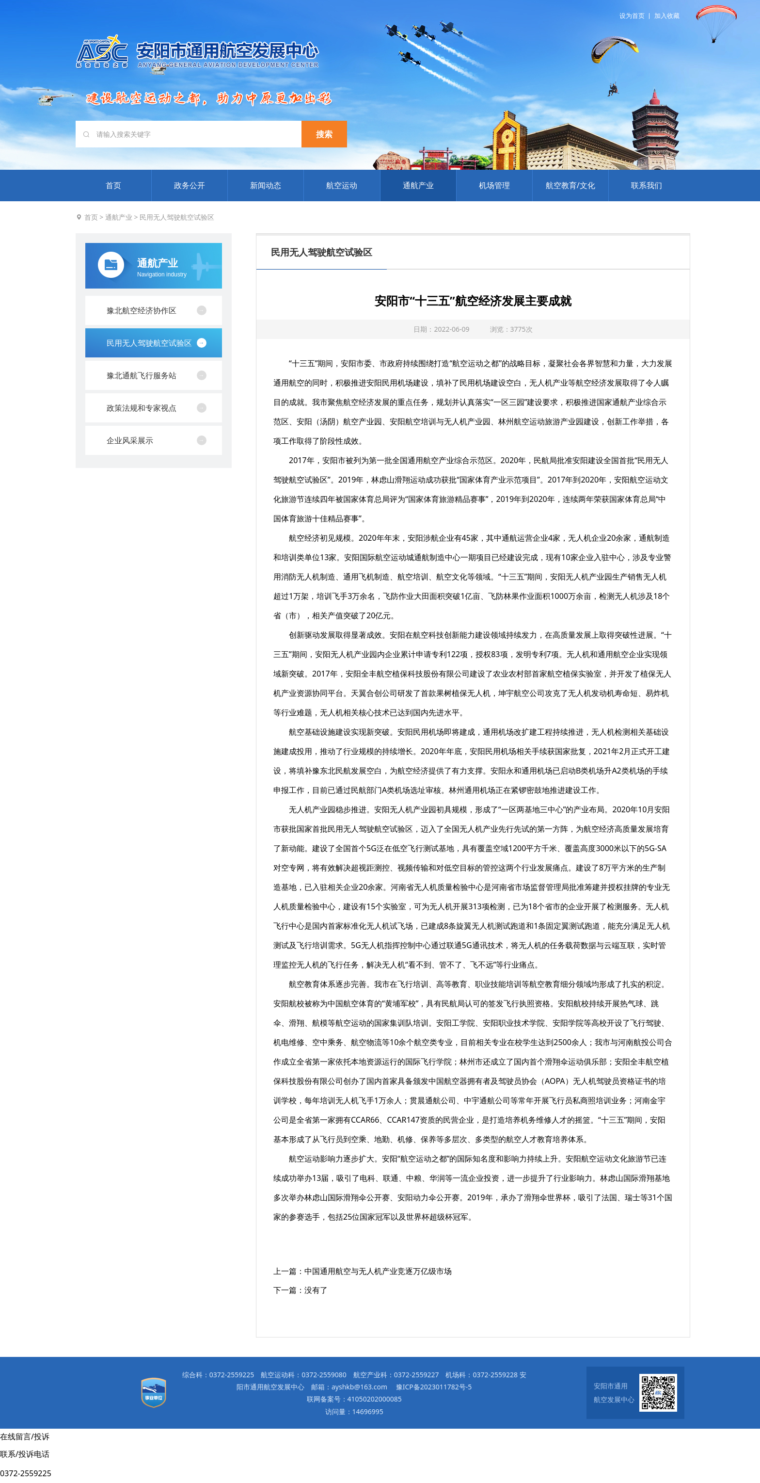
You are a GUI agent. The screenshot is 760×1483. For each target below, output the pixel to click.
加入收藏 (667, 15)
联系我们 (646, 185)
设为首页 (632, 15)
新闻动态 (265, 185)
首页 (113, 185)
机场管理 (494, 185)
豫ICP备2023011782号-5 (434, 1386)
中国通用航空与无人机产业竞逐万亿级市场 (378, 1271)
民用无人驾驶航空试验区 (177, 217)
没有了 (316, 1290)
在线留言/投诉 (24, 1436)
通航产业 (418, 185)
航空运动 (341, 185)
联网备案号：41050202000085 (354, 1398)
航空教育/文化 (570, 185)
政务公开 (189, 185)
